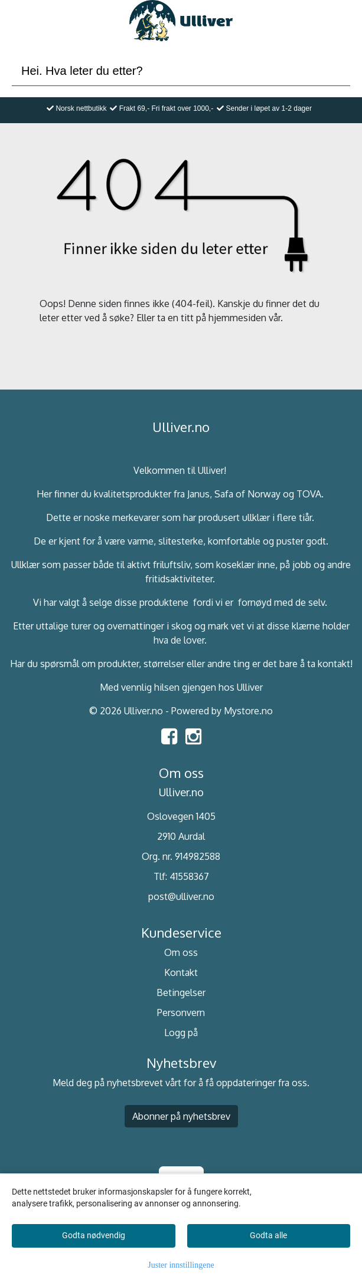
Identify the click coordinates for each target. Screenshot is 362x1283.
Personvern (181, 1012)
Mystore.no (248, 711)
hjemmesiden (237, 318)
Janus (198, 494)
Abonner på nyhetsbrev (181, 1116)
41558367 (189, 876)
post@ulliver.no (181, 896)
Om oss (181, 952)
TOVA (308, 494)
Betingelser (181, 992)
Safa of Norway (247, 494)
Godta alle (268, 1235)
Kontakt (181, 972)
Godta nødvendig (93, 1235)
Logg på (181, 1032)
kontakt (334, 663)
